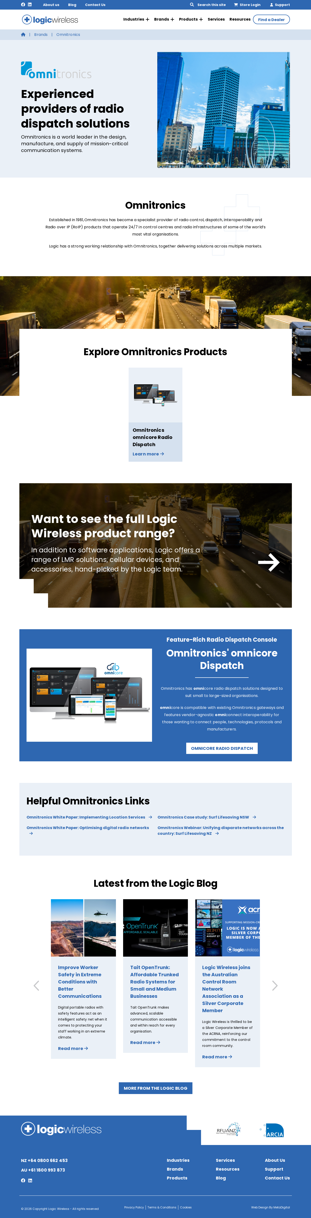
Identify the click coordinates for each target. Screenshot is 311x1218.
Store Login (247, 4)
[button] (274, 984)
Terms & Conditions (161, 1206)
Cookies (186, 1206)
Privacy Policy (134, 1206)
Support (280, 4)
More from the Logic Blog (155, 1087)
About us (51, 4)
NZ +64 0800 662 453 (44, 1159)
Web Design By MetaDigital (270, 1206)
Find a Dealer (271, 19)
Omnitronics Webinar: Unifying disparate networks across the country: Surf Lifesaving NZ (221, 829)
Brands (164, 19)
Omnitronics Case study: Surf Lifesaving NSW (207, 816)
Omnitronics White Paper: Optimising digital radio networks (88, 829)
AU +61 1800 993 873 (43, 1169)
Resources (240, 19)
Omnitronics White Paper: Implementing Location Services (89, 816)
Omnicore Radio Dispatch (222, 747)
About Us (275, 1159)
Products (191, 19)
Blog (72, 4)
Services (216, 19)
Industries (136, 19)
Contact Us (95, 4)
